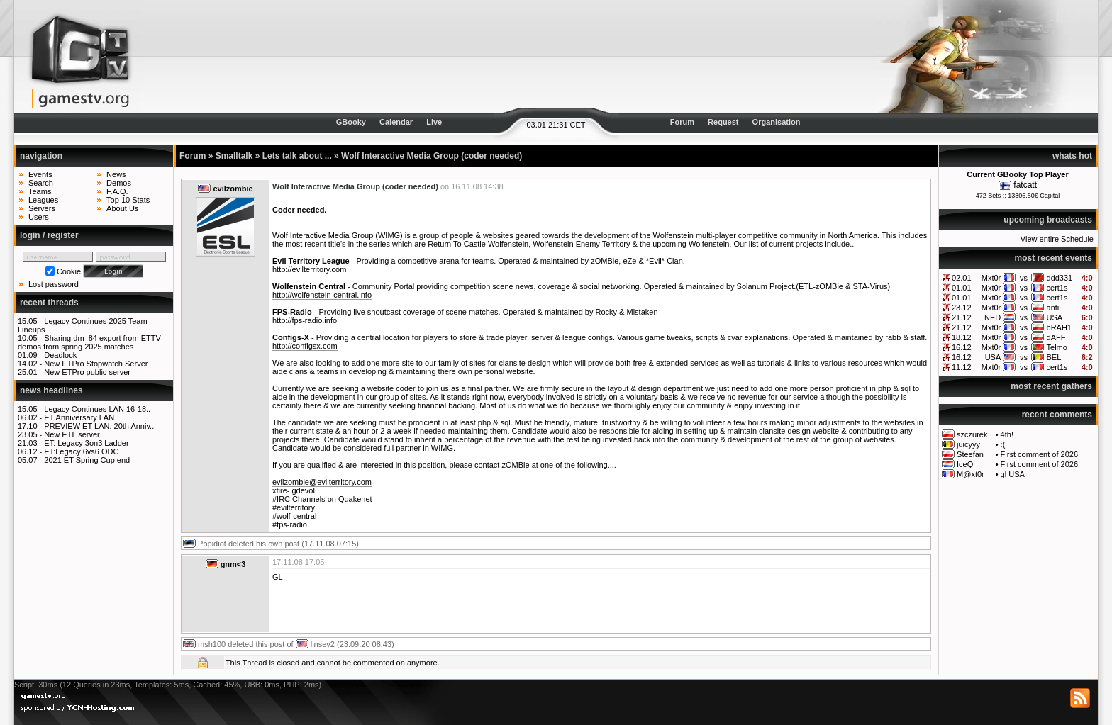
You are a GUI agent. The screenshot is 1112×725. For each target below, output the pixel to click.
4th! (1007, 434)
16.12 (962, 347)
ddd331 (1060, 278)
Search (40, 183)
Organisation (776, 122)
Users (38, 217)
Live (434, 122)
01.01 (962, 287)
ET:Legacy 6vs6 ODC (81, 451)
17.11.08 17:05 (298, 562)
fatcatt (1025, 185)
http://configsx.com (305, 346)
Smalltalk (234, 156)
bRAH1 (1059, 327)
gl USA (1013, 474)
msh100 (212, 644)
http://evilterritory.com (309, 269)
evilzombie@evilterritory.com (322, 482)
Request (723, 122)
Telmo (1057, 347)
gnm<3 (233, 564)
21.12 (962, 317)
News (116, 174)
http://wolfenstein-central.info (322, 295)
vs (1024, 278)
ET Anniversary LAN (79, 417)
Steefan (970, 454)
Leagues (43, 200)
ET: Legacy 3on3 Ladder (86, 443)
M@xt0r (970, 474)
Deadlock (60, 355)
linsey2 (323, 644)
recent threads (49, 303)
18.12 (962, 337)
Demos (118, 183)
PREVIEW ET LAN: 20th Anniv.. (99, 426)
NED (992, 317)
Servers (41, 208)
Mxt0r (991, 278)
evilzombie (232, 188)
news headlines (51, 390)
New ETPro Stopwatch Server (96, 363)
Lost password (53, 284)
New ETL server (71, 434)
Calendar (396, 122)
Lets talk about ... (297, 156)
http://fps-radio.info (304, 320)
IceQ (965, 464)
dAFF (1056, 337)
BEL (1054, 357)
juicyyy (968, 444)
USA (1055, 317)
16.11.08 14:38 (477, 186)
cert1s (1057, 287)
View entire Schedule (1057, 239)
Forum (682, 122)
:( (1003, 444)
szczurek (972, 434)
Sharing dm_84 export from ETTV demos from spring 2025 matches (89, 342)
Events (40, 174)
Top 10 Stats (128, 200)
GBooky (351, 122)
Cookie (69, 271)
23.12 (962, 307)
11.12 (962, 367)
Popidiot (212, 543)
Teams (39, 191)
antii (1054, 307)
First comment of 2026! (1041, 454)
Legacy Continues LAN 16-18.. (97, 409)
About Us (122, 208)
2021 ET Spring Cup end (87, 460)
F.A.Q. (117, 191)
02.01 (962, 278)
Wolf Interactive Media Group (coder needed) (431, 156)
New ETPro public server (87, 372)
